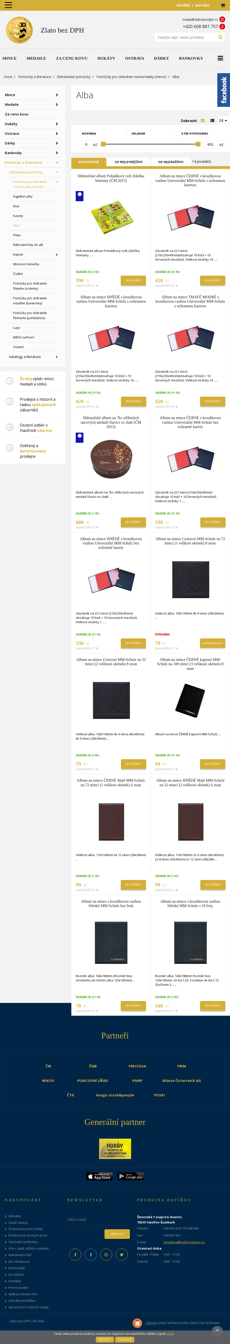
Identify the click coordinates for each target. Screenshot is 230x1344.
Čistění (18, 274)
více (169, 1333)
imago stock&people (115, 1095)
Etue (16, 206)
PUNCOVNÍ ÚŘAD (92, 1080)
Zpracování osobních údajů (28, 1307)
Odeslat (117, 1234)
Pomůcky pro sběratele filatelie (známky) (30, 286)
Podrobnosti (212, 643)
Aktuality (14, 1216)
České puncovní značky (25, 1229)
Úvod (8, 76)
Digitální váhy (23, 196)
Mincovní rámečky (26, 264)
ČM (48, 1066)
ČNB (93, 1066)
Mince (10, 94)
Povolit (105, 1339)
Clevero (144, 1323)
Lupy (16, 327)
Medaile (12, 104)
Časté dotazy (18, 1222)
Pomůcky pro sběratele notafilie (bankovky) (30, 300)
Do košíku (133, 280)
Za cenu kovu (16, 114)
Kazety (18, 216)
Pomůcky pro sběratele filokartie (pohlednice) (30, 315)
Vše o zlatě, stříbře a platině (28, 1248)
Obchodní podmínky (23, 1242)
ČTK (70, 1095)
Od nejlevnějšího (129, 162)
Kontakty (15, 1281)
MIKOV (48, 1080)
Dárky (10, 143)
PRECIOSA (137, 1066)
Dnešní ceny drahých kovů (27, 1235)
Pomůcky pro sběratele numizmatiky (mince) (131, 76)
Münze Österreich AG (182, 1080)
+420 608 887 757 (200, 26)
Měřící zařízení (23, 337)
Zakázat (124, 1339)
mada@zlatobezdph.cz (200, 19)
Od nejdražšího (171, 162)
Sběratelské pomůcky (73, 76)
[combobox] (224, 120)
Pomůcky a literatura (34, 76)
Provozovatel (18, 1287)
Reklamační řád (19, 1255)
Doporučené (88, 162)
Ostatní (18, 347)
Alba (16, 225)
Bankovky (13, 152)
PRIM (181, 1066)
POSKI (159, 1095)
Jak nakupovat (19, 1261)
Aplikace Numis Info (22, 1294)
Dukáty (11, 123)
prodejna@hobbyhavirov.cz (184, 1242)
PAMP (137, 1080)
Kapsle (18, 254)
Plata (17, 235)
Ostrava (12, 133)
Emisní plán (16, 1268)
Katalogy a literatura (25, 356)
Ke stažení (16, 1274)
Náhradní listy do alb (28, 245)
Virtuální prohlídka (21, 1300)
